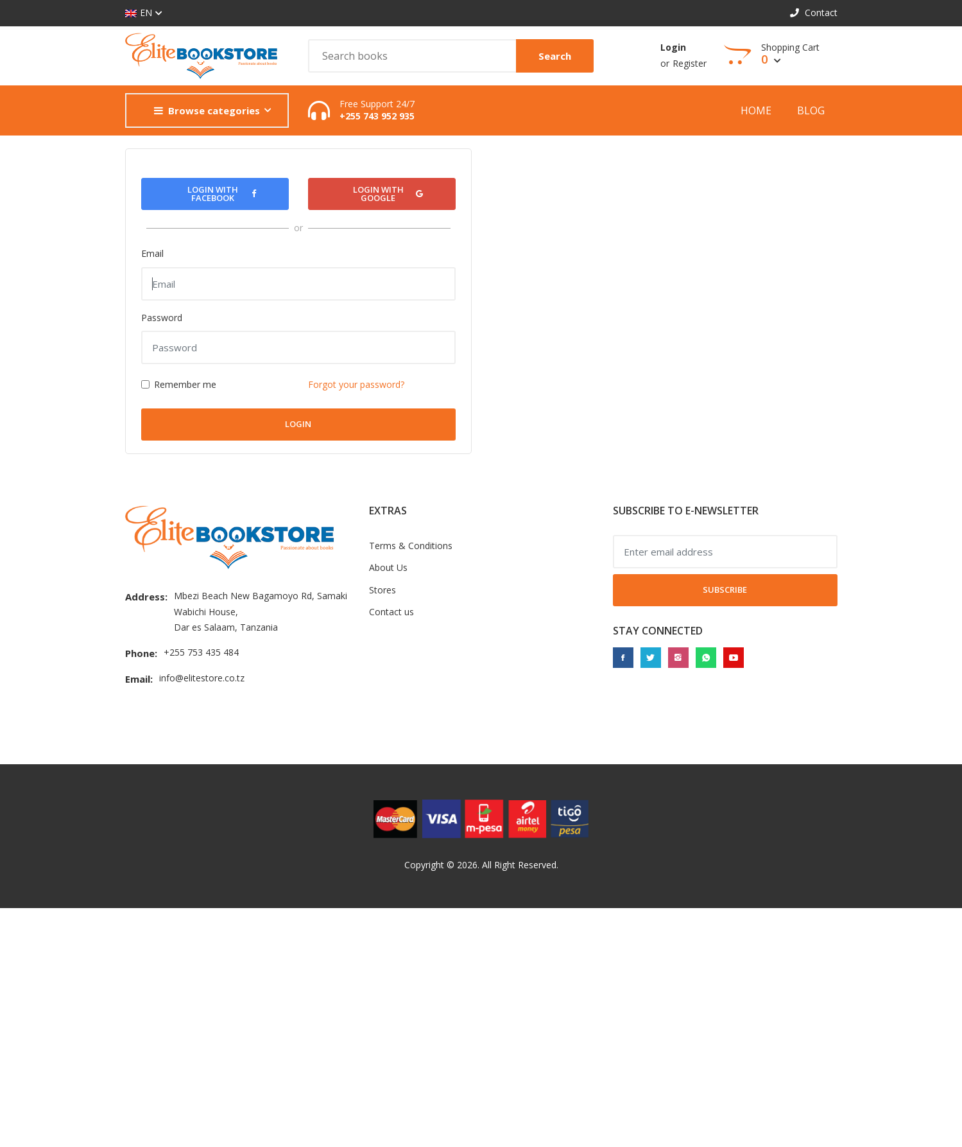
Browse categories (207, 110)
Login (673, 47)
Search (554, 55)
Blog (811, 110)
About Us (388, 567)
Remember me (185, 384)
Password (161, 317)
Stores (382, 590)
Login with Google (388, 194)
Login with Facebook (221, 194)
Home (756, 110)
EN (138, 13)
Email (152, 253)
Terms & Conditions (410, 545)
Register (690, 63)
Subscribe (725, 589)
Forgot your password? (356, 384)
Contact (813, 12)
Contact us (391, 612)
